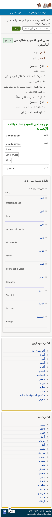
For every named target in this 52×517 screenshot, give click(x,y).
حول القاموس (15, 12)
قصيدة (41, 264)
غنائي (41, 251)
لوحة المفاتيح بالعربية (36, 12)
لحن (42, 198)
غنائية (41, 304)
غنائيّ (41, 277)
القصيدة (40, 317)
